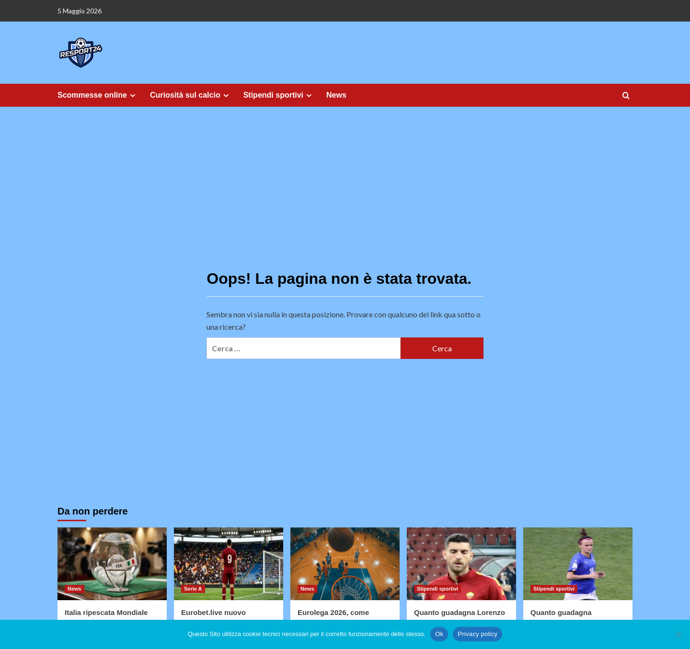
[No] (678, 634)
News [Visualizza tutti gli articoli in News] (74, 589)
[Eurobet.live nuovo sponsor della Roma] (228, 563)
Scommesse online (98, 95)
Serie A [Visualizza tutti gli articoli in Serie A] (193, 589)
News (336, 95)
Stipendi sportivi (278, 95)
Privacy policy (477, 634)
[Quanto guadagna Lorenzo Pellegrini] (461, 563)
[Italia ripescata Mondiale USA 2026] (112, 563)
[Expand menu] (132, 95)
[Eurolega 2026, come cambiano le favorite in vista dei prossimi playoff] (345, 563)
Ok (439, 634)
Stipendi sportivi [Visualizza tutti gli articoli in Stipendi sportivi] (437, 589)
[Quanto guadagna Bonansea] (577, 563)
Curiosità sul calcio (190, 95)
